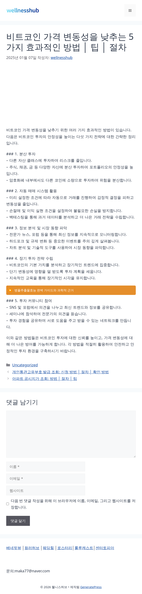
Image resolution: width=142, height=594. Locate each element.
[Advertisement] (71, 97)
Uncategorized (25, 364)
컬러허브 (31, 547)
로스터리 (64, 547)
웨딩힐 (48, 547)
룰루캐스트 (84, 547)
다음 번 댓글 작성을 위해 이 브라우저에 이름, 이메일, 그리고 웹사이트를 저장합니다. (73, 504)
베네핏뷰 (13, 547)
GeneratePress (91, 587)
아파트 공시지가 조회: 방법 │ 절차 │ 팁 (44, 378)
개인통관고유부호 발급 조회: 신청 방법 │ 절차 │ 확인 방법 (60, 371)
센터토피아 (104, 547)
